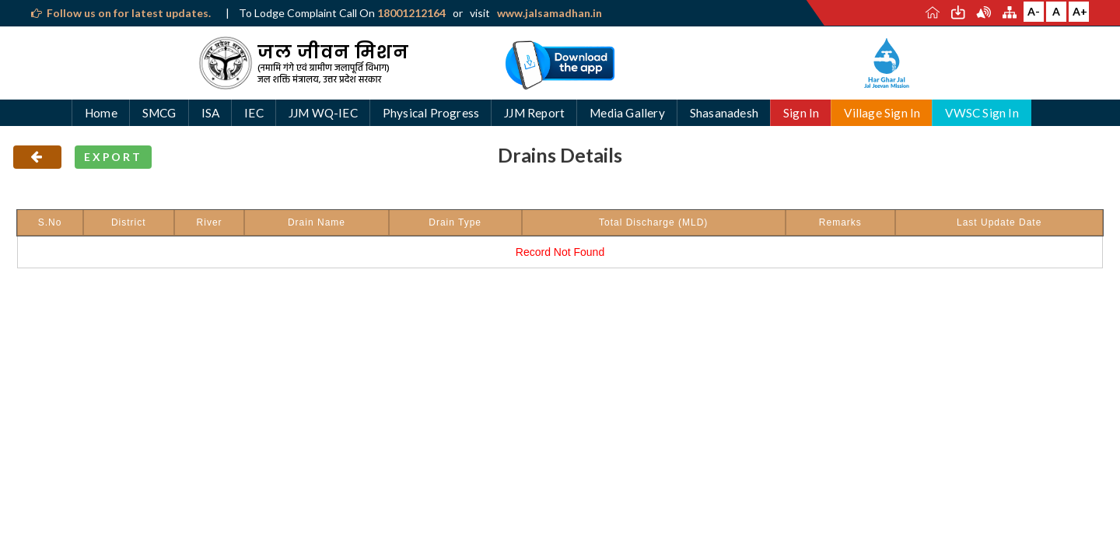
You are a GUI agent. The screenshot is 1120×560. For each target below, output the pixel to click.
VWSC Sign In (981, 113)
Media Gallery (627, 113)
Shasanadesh (724, 113)
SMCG (159, 113)
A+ (1080, 11)
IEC (254, 113)
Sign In (801, 113)
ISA (210, 113)
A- (1033, 11)
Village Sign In (882, 113)
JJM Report (534, 113)
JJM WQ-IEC (323, 113)
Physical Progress (431, 113)
